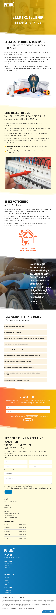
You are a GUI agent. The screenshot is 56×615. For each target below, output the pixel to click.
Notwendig (5, 608)
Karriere (6, 582)
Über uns (6, 580)
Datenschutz (7, 592)
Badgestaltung (8, 563)
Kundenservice (8, 569)
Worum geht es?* (9, 470)
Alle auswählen (48, 611)
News (5, 584)
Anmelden (28, 420)
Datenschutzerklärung (44, 488)
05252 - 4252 (7, 507)
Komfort (20, 608)
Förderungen (7, 571)
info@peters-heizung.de (11, 501)
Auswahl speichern (35, 611)
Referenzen (7, 579)
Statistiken (13, 608)
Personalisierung (29, 608)
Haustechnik (7, 565)
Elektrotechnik (8, 567)
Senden (8, 492)
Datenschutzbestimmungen (32, 415)
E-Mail (25, 451)
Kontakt (6, 577)
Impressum (7, 590)
